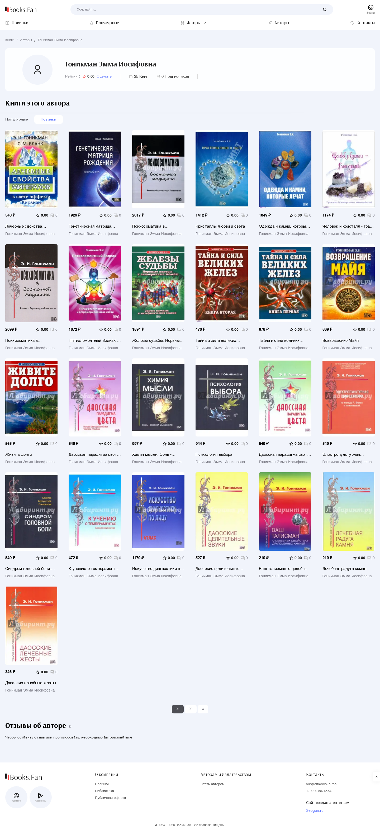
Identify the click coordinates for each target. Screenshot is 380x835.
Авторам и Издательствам (226, 773)
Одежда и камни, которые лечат (283, 227)
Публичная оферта (110, 798)
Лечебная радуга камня (344, 571)
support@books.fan (321, 784)
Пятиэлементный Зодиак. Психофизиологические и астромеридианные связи (93, 341)
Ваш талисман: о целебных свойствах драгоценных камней (284, 571)
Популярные (16, 119)
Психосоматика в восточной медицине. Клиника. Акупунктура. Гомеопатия (153, 227)
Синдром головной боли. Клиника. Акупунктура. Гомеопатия (28, 571)
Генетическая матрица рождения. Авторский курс (94, 227)
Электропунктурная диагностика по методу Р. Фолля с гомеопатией (346, 456)
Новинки (48, 119)
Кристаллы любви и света (220, 227)
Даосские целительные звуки (217, 571)
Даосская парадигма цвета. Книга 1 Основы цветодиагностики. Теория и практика (94, 456)
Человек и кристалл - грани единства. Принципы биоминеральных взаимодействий (348, 227)
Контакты (315, 773)
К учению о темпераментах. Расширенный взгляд (95, 571)
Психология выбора (214, 456)
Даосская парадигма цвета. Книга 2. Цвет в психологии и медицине (284, 456)
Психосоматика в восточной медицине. (25, 341)
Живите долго (18, 456)
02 (190, 711)
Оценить (104, 76)
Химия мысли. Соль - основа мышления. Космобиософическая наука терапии (152, 456)
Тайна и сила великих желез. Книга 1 (279, 341)
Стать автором (213, 784)
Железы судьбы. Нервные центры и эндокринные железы (157, 341)
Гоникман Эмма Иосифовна (60, 40)
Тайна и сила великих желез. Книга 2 (216, 341)
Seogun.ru (315, 811)
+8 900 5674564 (318, 791)
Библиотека (104, 791)
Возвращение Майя (340, 341)
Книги (9, 40)
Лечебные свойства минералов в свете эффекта (23, 227)
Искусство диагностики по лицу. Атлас (157, 571)
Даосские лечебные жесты (30, 685)
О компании (106, 773)
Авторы (26, 40)
